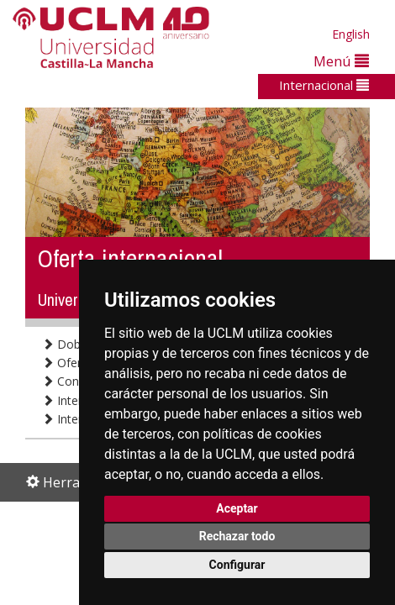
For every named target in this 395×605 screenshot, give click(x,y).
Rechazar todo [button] (237, 536)
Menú (341, 61)
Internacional (324, 84)
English (351, 34)
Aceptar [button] (237, 508)
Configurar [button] (237, 564)
